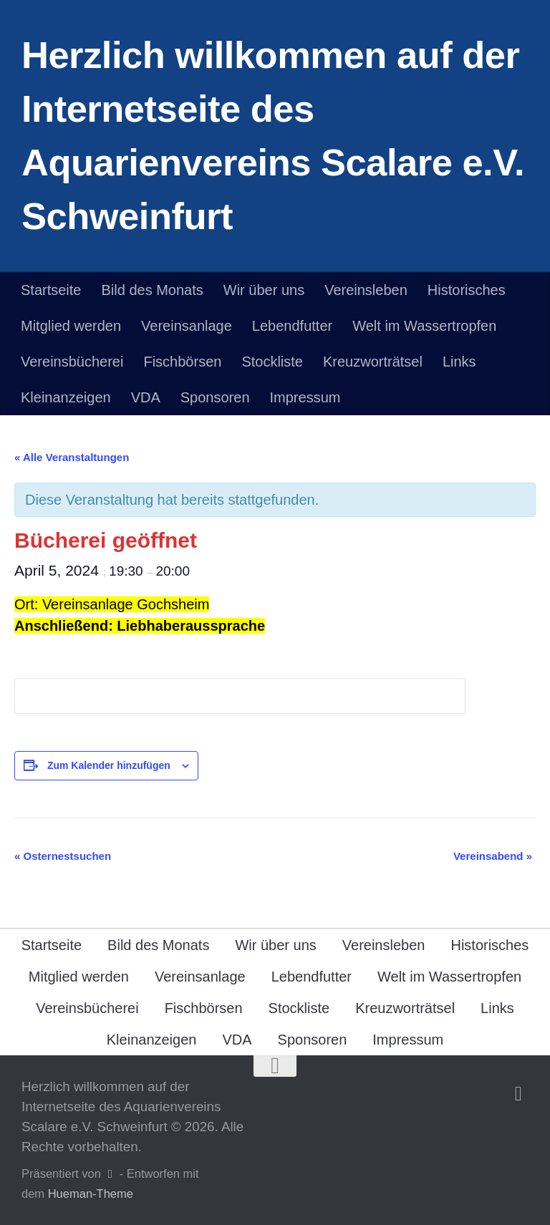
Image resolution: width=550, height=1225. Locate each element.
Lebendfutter (292, 326)
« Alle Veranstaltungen (71, 457)
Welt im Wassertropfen (424, 326)
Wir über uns (263, 290)
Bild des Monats (152, 290)
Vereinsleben (365, 290)
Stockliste (272, 361)
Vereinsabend (492, 856)
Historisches (467, 290)
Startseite (51, 290)
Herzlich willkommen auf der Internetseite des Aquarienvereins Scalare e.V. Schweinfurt (272, 135)
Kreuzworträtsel (373, 361)
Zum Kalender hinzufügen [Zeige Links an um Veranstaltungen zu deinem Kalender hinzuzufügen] (108, 765)
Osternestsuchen (62, 856)
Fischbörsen (182, 361)
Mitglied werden (71, 326)
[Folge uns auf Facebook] (518, 1094)
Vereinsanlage (186, 326)
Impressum (305, 397)
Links (459, 361)
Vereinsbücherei (72, 361)
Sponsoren (215, 397)
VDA (145, 397)
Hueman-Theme (90, 1193)
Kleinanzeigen (66, 397)
